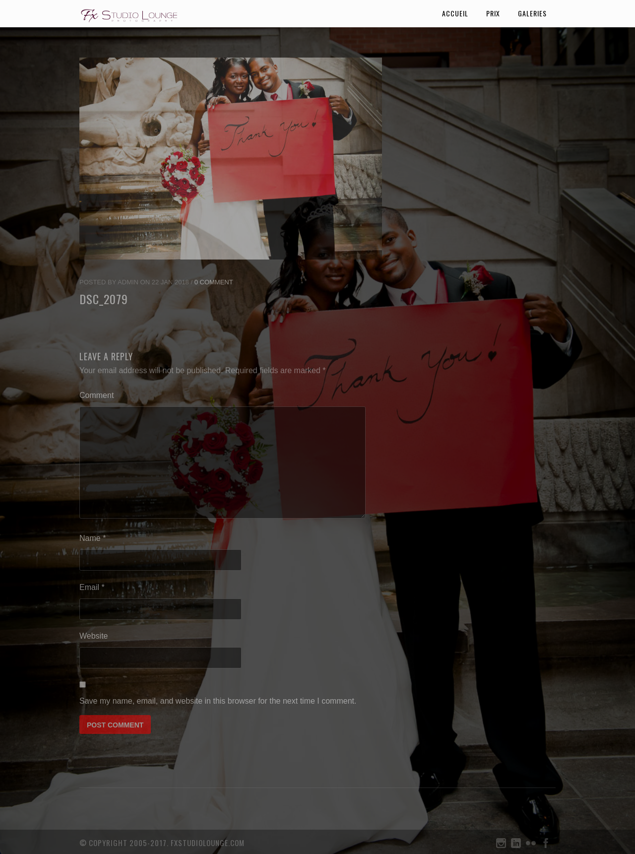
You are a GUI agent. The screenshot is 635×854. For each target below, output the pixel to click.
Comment (96, 395)
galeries (532, 13)
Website (93, 636)
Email (92, 587)
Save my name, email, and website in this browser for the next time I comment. (217, 701)
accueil (455, 13)
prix (493, 13)
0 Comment (213, 282)
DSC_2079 (103, 299)
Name (92, 538)
